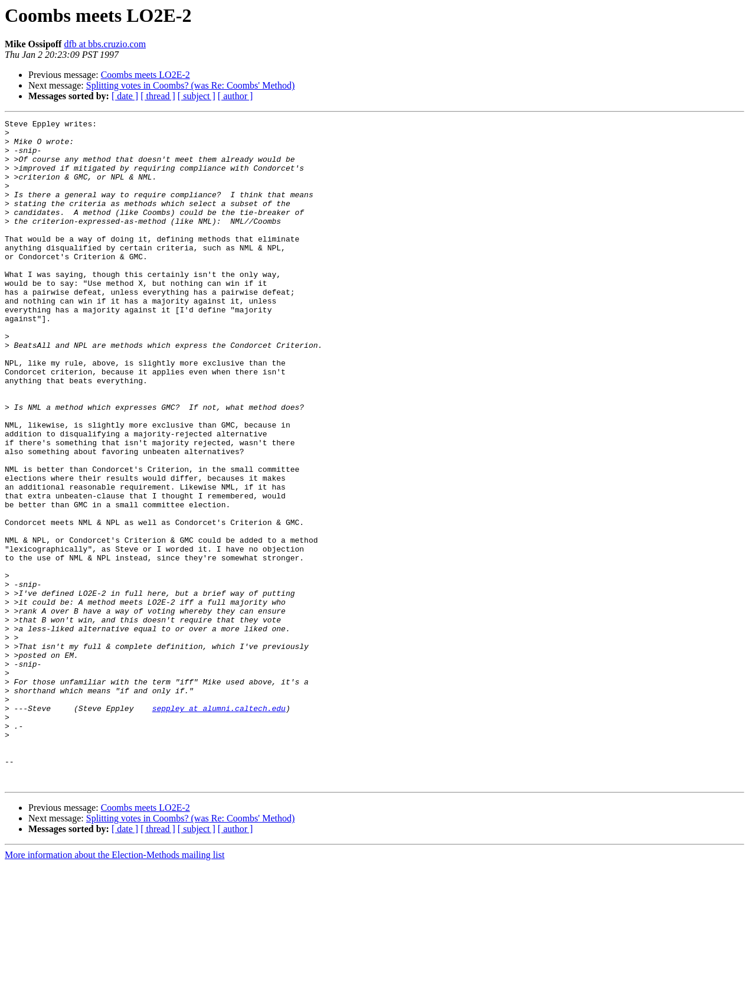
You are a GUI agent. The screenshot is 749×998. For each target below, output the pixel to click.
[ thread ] (157, 96)
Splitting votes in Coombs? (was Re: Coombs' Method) (190, 85)
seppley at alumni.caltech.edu (219, 826)
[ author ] (235, 96)
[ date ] (125, 96)
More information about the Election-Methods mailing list (114, 988)
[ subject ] (196, 96)
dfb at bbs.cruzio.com (105, 44)
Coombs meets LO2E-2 (145, 75)
